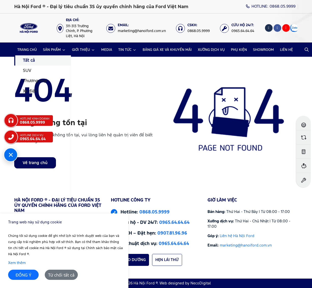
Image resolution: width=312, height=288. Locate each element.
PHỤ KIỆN (239, 49)
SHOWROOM (263, 49)
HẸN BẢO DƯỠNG (130, 260)
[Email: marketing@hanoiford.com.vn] (138, 28)
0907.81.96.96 (172, 233)
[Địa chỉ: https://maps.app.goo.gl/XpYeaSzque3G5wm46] (79, 28)
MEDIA (106, 49)
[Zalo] (294, 28)
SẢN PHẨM (52, 49)
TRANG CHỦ (27, 49)
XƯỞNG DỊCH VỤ (211, 49)
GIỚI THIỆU (81, 49)
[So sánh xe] (303, 137)
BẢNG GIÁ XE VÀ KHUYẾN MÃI (167, 49)
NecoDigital (200, 283)
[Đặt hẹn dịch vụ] (303, 180)
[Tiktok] (269, 28)
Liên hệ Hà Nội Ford (237, 236)
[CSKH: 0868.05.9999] (195, 28)
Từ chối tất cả (61, 275)
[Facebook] (277, 28)
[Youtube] (286, 28)
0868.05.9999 (154, 212)
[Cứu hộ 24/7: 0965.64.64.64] (239, 28)
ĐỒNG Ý (24, 275)
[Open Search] (306, 49)
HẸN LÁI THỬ (167, 260)
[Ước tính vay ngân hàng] (303, 166)
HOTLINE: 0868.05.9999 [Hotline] (270, 6)
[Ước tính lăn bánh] (303, 151)
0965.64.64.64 (174, 223)
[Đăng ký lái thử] (303, 123)
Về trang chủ (35, 163)
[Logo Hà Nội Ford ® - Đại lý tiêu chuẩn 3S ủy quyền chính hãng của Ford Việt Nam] (28, 27)
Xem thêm (17, 263)
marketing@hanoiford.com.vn (246, 245)
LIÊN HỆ (286, 49)
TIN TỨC (124, 49)
